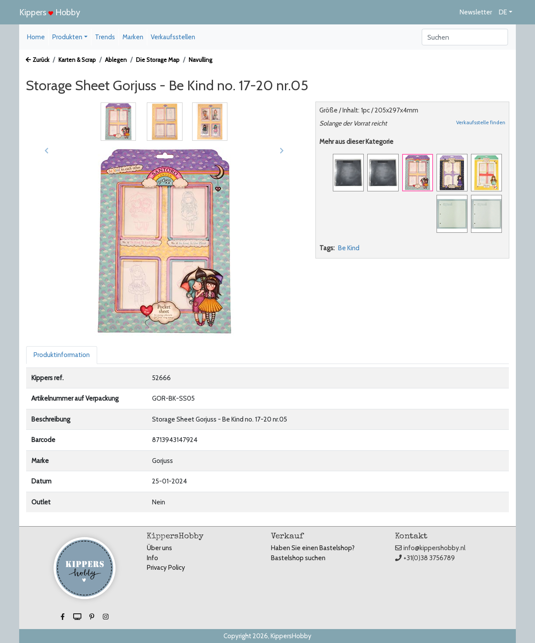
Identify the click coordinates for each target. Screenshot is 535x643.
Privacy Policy (166, 568)
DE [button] (503, 12)
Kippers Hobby (49, 12)
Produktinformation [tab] (62, 355)
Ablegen (116, 59)
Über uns (159, 548)
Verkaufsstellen (173, 37)
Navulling (200, 59)
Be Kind (348, 248)
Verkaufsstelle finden (480, 122)
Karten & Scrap (77, 59)
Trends (105, 37)
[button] (46, 150)
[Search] (465, 37)
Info (152, 558)
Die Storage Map (157, 59)
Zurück (37, 59)
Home (36, 37)
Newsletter (476, 12)
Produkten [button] (67, 37)
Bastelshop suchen (298, 558)
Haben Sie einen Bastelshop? (313, 548)
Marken (132, 37)
